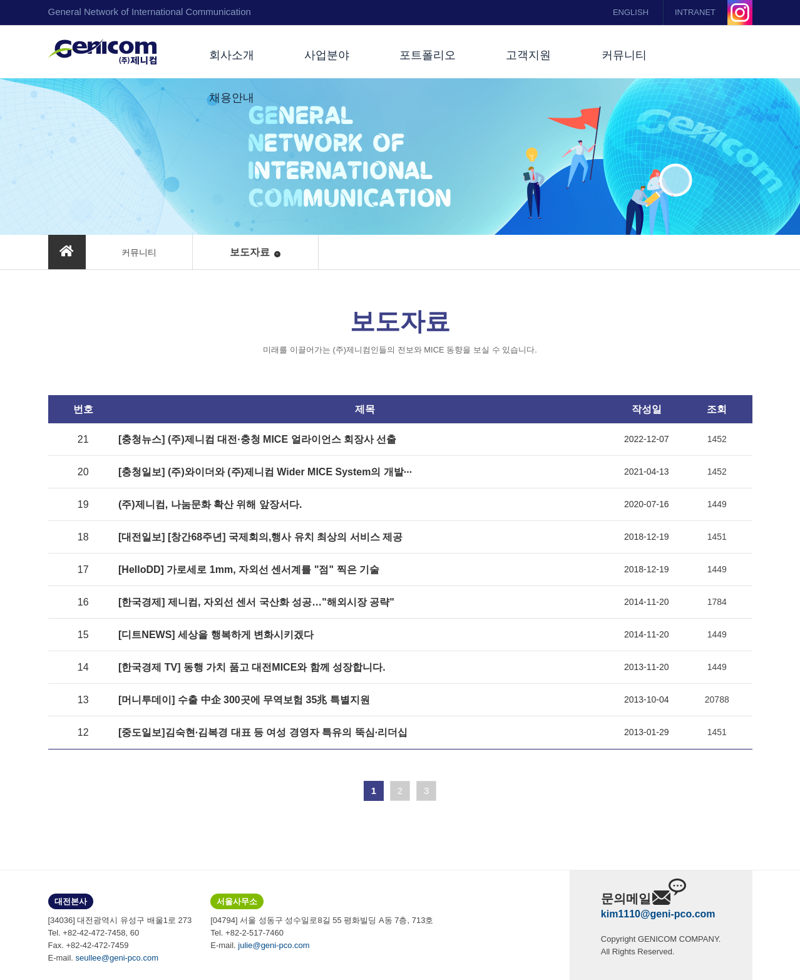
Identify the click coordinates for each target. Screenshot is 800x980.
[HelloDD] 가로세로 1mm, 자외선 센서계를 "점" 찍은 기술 (248, 569)
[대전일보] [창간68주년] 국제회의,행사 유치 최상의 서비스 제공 (260, 537)
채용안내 (231, 97)
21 (83, 439)
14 (83, 667)
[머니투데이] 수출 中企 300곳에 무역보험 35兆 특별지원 (244, 699)
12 (83, 732)
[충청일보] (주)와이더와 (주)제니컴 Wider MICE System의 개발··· (265, 472)
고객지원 (528, 55)
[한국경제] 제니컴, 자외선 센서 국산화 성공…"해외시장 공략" (256, 602)
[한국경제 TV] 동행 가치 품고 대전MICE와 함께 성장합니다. (252, 667)
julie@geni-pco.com (273, 945)
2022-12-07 (646, 439)
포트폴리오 (427, 55)
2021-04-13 (646, 472)
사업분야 (326, 55)
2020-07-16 (646, 504)
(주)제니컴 (102, 52)
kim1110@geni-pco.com (658, 914)
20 (83, 472)
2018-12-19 (646, 537)
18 (83, 537)
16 (83, 602)
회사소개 (231, 55)
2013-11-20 (646, 667)
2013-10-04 (646, 699)
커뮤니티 (624, 55)
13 (83, 699)
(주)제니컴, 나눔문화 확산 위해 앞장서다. (210, 504)
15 (83, 634)
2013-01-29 (646, 732)
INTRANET (695, 12)
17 (83, 569)
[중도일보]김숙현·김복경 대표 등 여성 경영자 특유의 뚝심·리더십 (263, 732)
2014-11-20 (646, 602)
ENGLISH (631, 12)
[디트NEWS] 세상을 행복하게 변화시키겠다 (216, 634)
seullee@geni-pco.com (117, 957)
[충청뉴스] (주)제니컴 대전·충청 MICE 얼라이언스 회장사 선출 (257, 439)
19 (83, 504)
